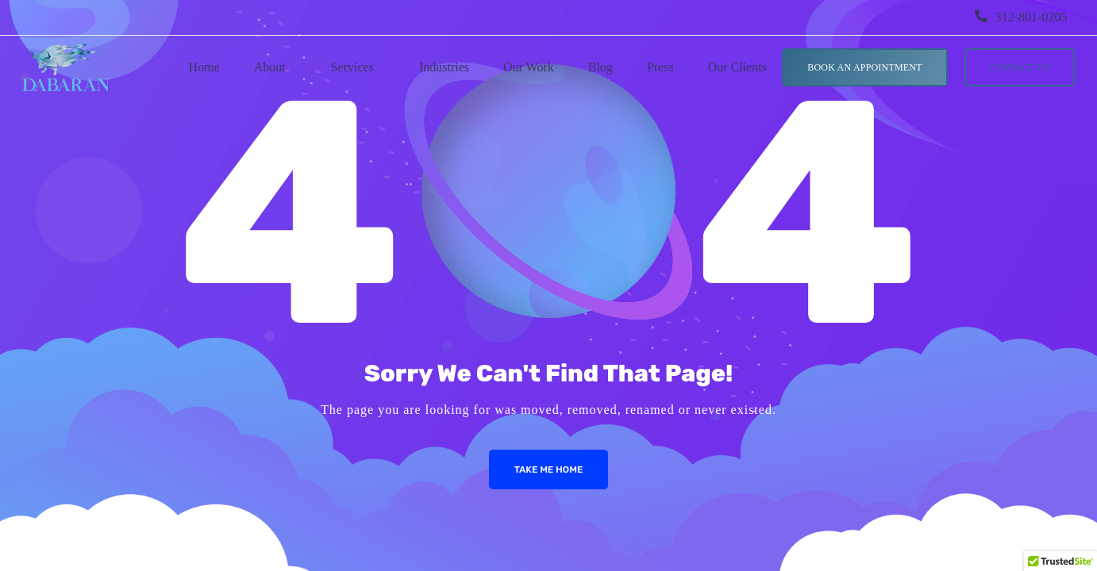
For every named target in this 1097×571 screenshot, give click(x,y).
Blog (600, 67)
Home (204, 67)
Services (352, 67)
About (270, 67)
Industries (444, 67)
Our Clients (737, 67)
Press (660, 67)
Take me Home (548, 469)
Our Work (528, 67)
